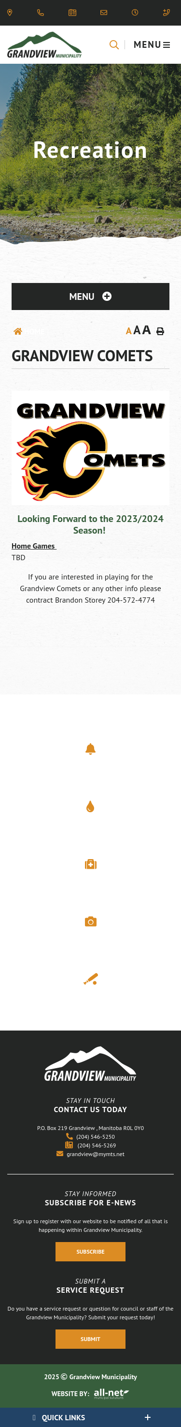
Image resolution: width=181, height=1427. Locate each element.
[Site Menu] (90, 296)
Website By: (91, 1393)
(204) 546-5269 (90, 1145)
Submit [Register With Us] (90, 1338)
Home (34, 331)
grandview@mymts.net (90, 1154)
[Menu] (152, 44)
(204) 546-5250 (90, 1136)
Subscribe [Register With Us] (90, 1252)
